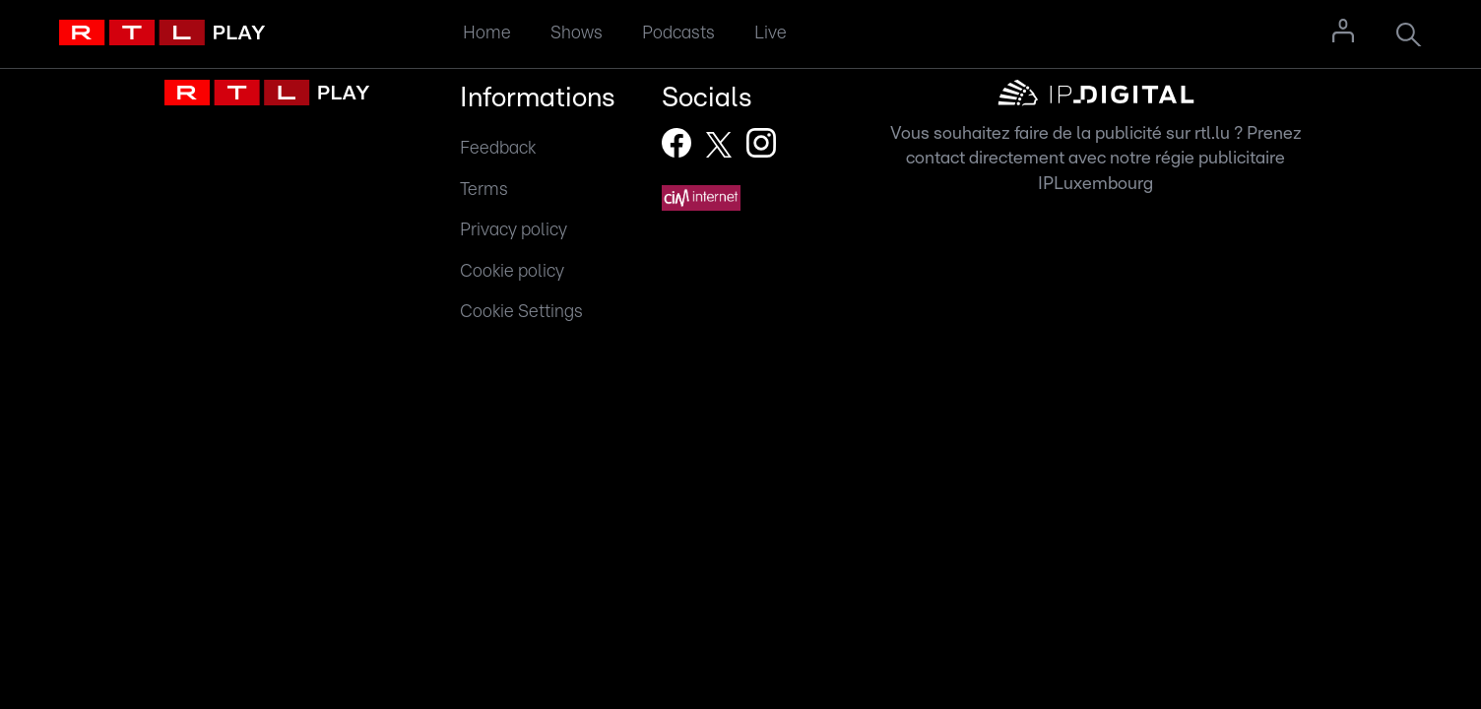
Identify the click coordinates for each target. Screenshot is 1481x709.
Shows (576, 33)
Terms (484, 189)
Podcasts (678, 33)
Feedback (498, 148)
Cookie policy (512, 271)
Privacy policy (513, 230)
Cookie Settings (521, 311)
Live (770, 33)
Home (487, 33)
